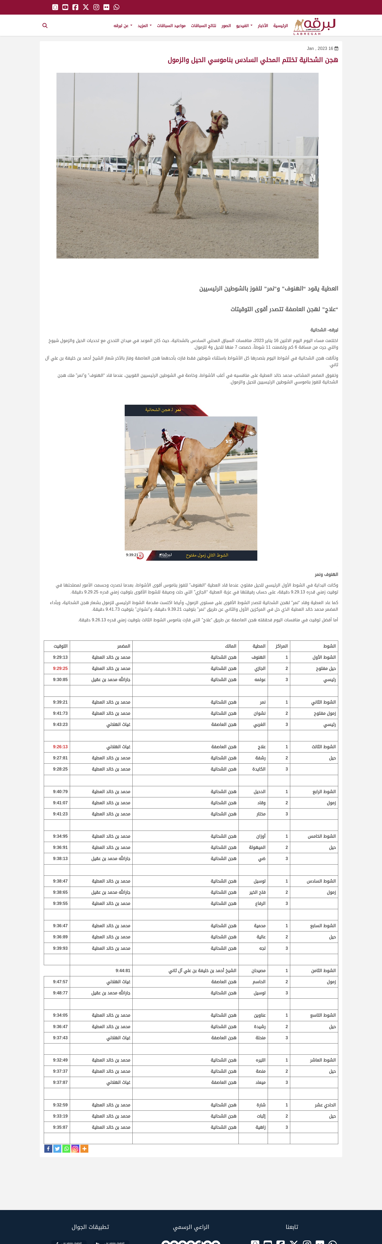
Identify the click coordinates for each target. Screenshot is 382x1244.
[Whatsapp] (66, 1149)
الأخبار (263, 25)
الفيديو (244, 25)
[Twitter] (57, 1149)
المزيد (145, 25)
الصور (226, 25)
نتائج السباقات (203, 25)
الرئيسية (280, 25)
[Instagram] (75, 1149)
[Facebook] (48, 1149)
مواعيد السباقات (171, 25)
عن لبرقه (123, 25)
